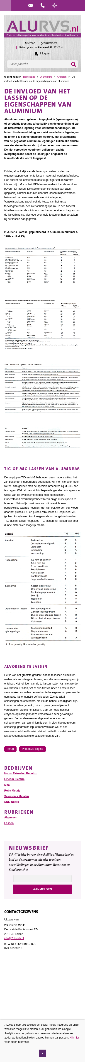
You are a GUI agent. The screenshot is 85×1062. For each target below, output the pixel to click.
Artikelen (62, 76)
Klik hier (74, 1037)
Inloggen (45, 53)
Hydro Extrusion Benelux (20, 773)
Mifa (7, 785)
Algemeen (10, 817)
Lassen (9, 823)
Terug (10, 748)
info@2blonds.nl (14, 938)
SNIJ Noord (11, 801)
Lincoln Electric (14, 779)
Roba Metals (12, 790)
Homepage (29, 76)
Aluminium (46, 76)
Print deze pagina (32, 748)
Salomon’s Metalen (16, 796)
